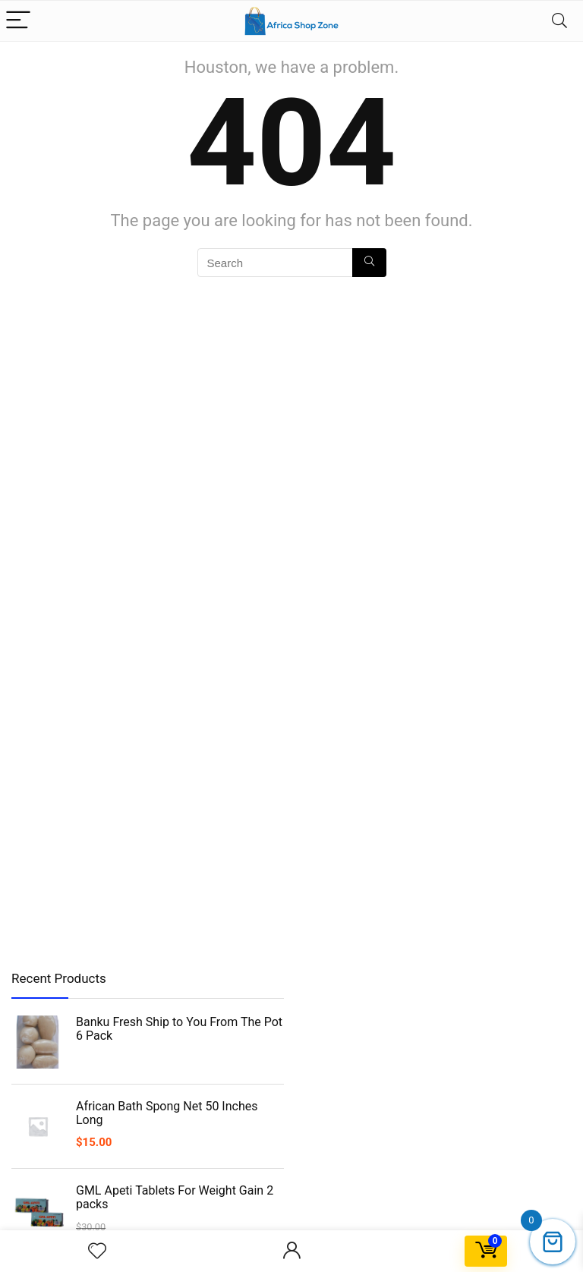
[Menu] (18, 21)
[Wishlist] (97, 1251)
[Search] (559, 21)
